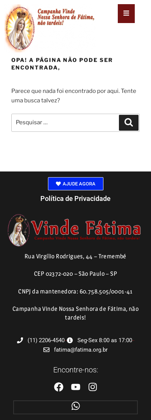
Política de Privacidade (75, 198)
